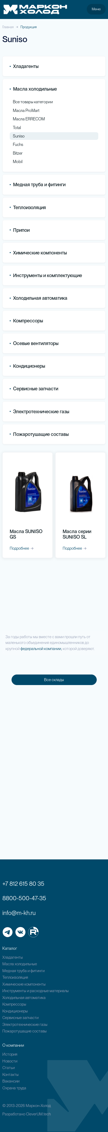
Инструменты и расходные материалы (35, 991)
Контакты (10, 1074)
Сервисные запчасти (20, 1018)
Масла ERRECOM (29, 118)
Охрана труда (14, 1088)
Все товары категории (33, 101)
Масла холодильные (19, 964)
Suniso (19, 136)
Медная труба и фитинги (23, 970)
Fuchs (18, 144)
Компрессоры (26, 320)
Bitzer (18, 153)
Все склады (54, 679)
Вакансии (10, 1081)
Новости (9, 1061)
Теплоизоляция (28, 207)
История (9, 1054)
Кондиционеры (27, 366)
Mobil (18, 161)
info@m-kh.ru (19, 912)
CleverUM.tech (38, 1114)
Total (17, 127)
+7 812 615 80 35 (23, 883)
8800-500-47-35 (24, 898)
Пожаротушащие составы (39, 434)
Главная (8, 27)
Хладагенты (12, 957)
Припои (20, 230)
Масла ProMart (26, 110)
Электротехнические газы (39, 411)
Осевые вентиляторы (34, 343)
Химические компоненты (24, 984)
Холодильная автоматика (24, 997)
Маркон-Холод (38, 1105)
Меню (96, 9)
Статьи (8, 1067)
